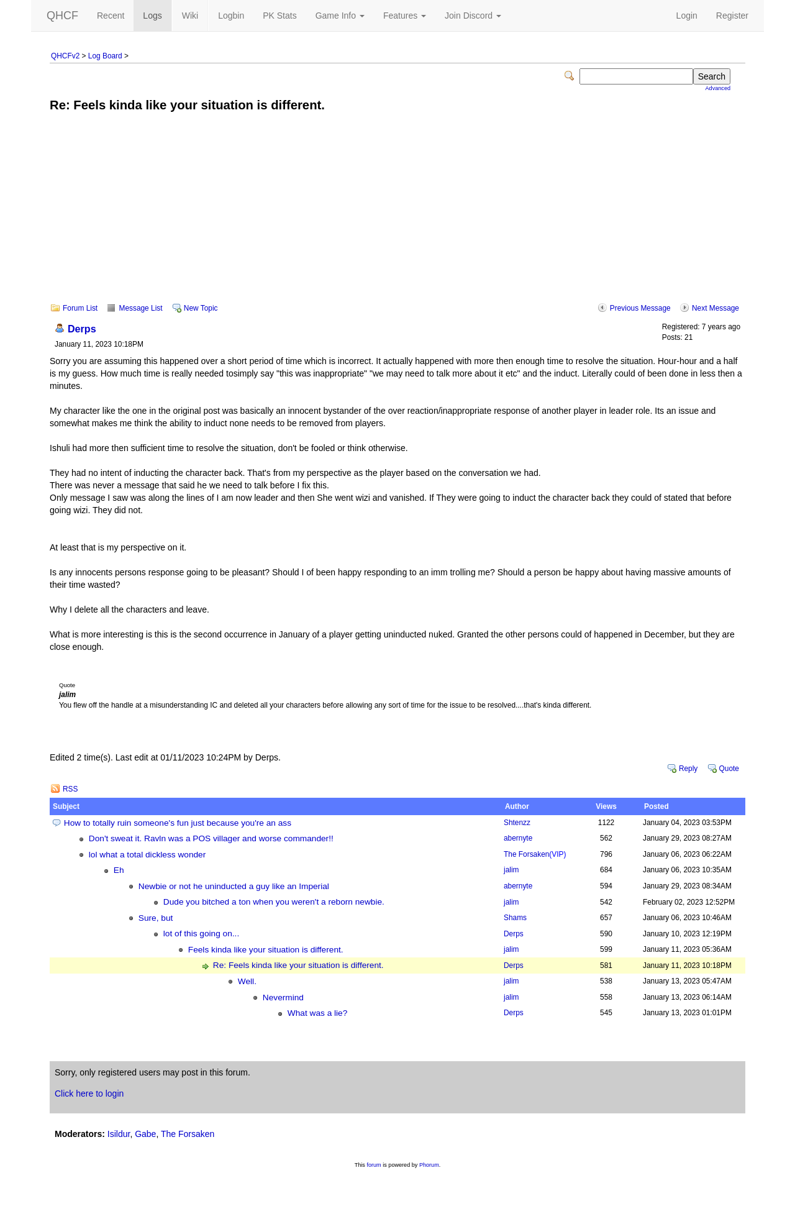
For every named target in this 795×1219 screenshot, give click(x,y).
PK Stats (279, 16)
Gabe (145, 1134)
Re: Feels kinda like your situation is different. (298, 965)
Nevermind (283, 997)
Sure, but (156, 918)
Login (686, 16)
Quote (729, 768)
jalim (511, 869)
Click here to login (89, 1093)
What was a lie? (318, 1013)
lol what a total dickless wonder (147, 854)
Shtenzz (517, 822)
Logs (152, 16)
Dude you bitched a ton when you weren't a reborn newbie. (273, 901)
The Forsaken (535, 854)
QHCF (62, 15)
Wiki (190, 16)
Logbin (231, 16)
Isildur (118, 1134)
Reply (688, 768)
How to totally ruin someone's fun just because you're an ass (177, 823)
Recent (110, 16)
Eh (119, 870)
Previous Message (640, 308)
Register (732, 16)
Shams (515, 917)
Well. (247, 981)
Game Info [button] (340, 16)
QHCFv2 (65, 56)
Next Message (715, 308)
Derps (82, 328)
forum (373, 1165)
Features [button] (404, 16)
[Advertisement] (397, 216)
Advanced (718, 88)
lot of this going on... (201, 933)
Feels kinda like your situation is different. (265, 949)
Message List (140, 308)
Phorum (429, 1165)
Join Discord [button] (473, 16)
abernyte (518, 838)
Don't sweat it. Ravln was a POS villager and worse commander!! (211, 838)
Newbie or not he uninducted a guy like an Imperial (234, 886)
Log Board (105, 56)
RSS (70, 789)
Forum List (80, 308)
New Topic (201, 308)
